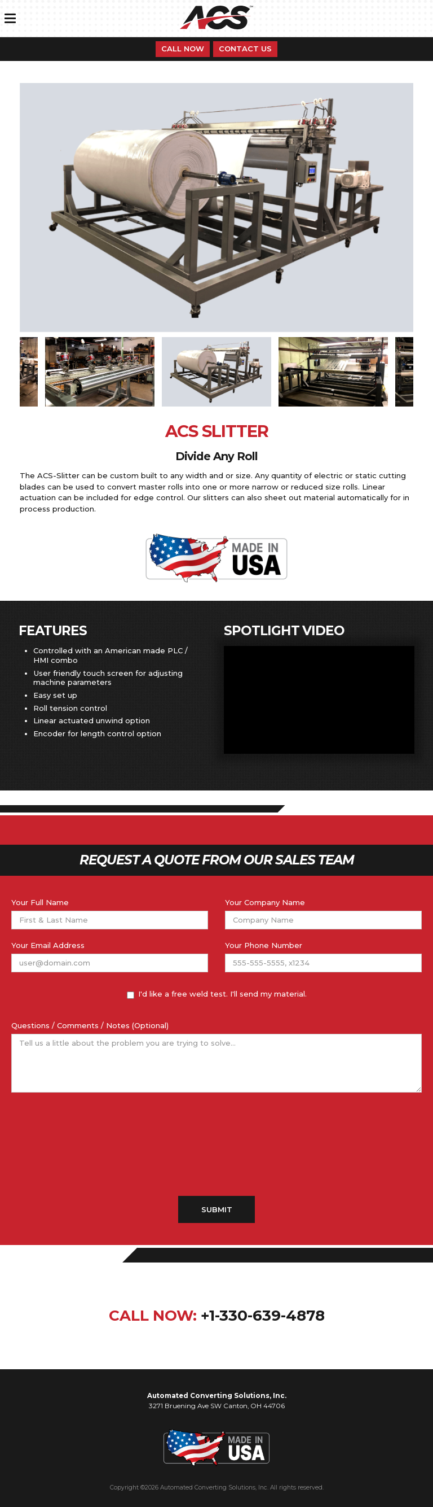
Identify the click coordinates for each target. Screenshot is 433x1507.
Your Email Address (48, 945)
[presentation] (216, 1144)
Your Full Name (40, 902)
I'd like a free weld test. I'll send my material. (217, 994)
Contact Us (245, 48)
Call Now (182, 48)
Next (421, 372)
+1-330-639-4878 (263, 1316)
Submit (216, 1209)
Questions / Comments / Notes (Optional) (90, 1025)
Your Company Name (265, 902)
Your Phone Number (263, 945)
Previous (11, 372)
